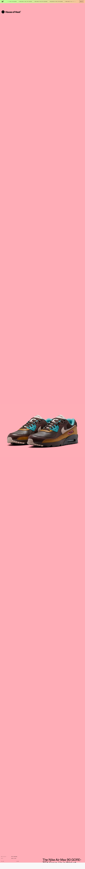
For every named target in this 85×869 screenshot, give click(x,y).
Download (81, 1)
